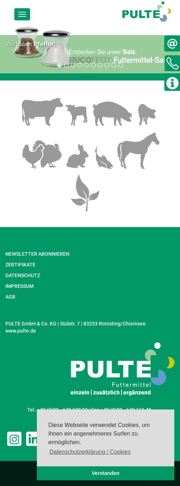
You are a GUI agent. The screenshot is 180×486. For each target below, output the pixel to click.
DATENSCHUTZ (22, 275)
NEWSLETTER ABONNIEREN (37, 254)
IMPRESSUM (19, 286)
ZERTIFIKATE (20, 264)
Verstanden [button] (106, 473)
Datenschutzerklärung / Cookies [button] (90, 452)
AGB (10, 297)
